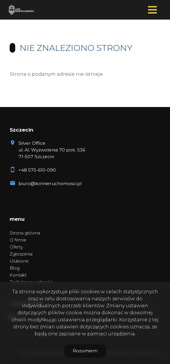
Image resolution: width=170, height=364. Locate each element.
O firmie (18, 240)
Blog (15, 268)
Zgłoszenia (21, 254)
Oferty (16, 247)
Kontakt (18, 275)
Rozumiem (85, 350)
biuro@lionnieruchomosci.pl (50, 183)
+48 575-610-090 (37, 170)
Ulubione (19, 261)
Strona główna (25, 233)
